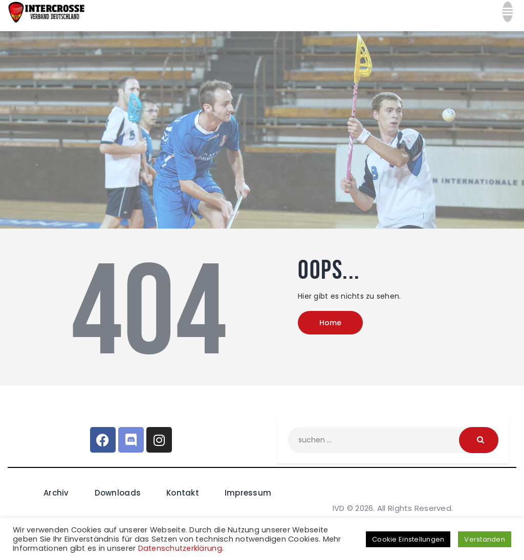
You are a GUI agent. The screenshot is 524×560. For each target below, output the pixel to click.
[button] (507, 15)
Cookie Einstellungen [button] (408, 539)
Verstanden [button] (484, 539)
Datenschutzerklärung (180, 548)
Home (330, 324)
